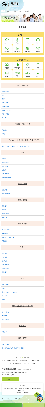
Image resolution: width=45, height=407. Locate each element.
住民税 (4, 170)
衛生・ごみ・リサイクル (9, 292)
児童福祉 (4, 253)
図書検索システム (7, 68)
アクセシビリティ (35, 360)
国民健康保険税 (6, 177)
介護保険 (4, 241)
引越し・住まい (6, 110)
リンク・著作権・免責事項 (9, 360)
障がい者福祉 (6, 230)
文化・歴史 (5, 319)
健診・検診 (5, 213)
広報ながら (38, 76)
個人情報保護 (23, 360)
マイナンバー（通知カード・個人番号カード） (16, 146)
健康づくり (5, 217)
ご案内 (4, 159)
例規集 (34, 364)
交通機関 (22, 326)
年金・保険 (22, 184)
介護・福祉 (22, 224)
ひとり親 (4, 257)
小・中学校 (5, 312)
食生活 (4, 210)
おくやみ (38, 51)
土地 (3, 299)
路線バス (4, 332)
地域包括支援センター (8, 237)
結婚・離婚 (7, 51)
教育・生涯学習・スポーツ (22, 306)
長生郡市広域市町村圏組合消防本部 (13, 348)
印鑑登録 (4, 130)
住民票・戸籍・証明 (22, 124)
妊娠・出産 (7, 43)
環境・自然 (5, 284)
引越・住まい (17, 51)
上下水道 (4, 296)
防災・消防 (5, 344)
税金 (22, 153)
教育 (28, 43)
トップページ (9, 11)
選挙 (38, 67)
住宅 (3, 288)
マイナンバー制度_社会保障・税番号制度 (22, 140)
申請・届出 (5, 162)
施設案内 (7, 76)
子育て (17, 43)
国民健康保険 (6, 193)
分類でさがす (17, 11)
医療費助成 (5, 264)
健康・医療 (22, 200)
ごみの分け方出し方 (17, 68)
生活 (22, 278)
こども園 (4, 261)
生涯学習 (4, 316)
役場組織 (28, 76)
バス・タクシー (17, 76)
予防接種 (4, 206)
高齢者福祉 (5, 233)
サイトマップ (28, 357)
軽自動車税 (5, 174)
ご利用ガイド (17, 357)
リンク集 (26, 364)
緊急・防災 (22, 338)
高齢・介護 (27, 51)
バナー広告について (15, 364)
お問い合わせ (11, 379)
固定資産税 (5, 166)
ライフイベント (22, 85)
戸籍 (3, 134)
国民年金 (4, 190)
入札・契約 (27, 67)
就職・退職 (38, 43)
